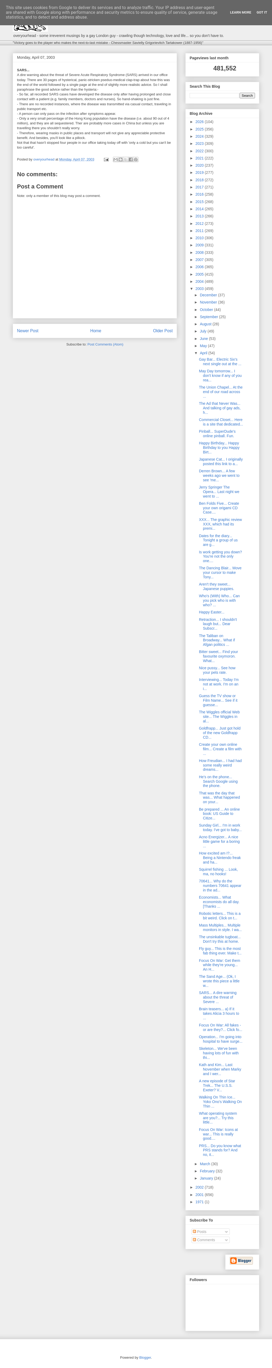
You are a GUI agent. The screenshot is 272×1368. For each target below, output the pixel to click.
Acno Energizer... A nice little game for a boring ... (219, 841)
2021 (200, 158)
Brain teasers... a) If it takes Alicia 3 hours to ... (219, 1013)
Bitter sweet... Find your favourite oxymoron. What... (218, 656)
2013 (200, 216)
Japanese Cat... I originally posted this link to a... (221, 461)
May (204, 346)
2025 (200, 129)
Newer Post (28, 331)
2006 (200, 267)
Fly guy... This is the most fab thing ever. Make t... (220, 950)
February (208, 1171)
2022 (200, 151)
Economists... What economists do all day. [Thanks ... (219, 901)
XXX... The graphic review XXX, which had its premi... (220, 524)
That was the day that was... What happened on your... (219, 797)
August (206, 324)
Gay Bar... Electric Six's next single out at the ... (220, 361)
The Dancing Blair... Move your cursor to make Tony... (220, 572)
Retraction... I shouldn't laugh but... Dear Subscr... (218, 624)
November (209, 302)
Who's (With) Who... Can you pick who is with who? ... (219, 600)
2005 (200, 274)
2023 (200, 143)
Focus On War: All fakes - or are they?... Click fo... (220, 1027)
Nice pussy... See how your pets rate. (217, 670)
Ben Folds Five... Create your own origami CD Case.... (219, 508)
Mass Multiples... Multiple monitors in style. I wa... (220, 927)
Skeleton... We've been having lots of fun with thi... (219, 1053)
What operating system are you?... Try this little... (218, 1118)
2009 (200, 245)
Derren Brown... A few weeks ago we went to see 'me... (219, 475)
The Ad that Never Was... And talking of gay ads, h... (220, 408)
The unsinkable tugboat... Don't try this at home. (220, 939)
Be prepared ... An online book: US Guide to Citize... (219, 813)
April (204, 353)
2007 (200, 260)
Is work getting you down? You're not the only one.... (220, 556)
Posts (199, 1232)
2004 (200, 281)
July (203, 331)
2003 (200, 289)
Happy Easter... (211, 612)
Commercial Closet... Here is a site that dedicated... (221, 422)
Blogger (145, 1357)
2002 (200, 1187)
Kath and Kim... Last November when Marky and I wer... (220, 1069)
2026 (200, 122)
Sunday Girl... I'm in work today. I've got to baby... (220, 827)
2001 (200, 1195)
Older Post (163, 331)
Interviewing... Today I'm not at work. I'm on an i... (219, 684)
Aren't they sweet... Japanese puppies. (216, 586)
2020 (200, 165)
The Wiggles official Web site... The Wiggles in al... (219, 716)
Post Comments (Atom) (105, 344)
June (204, 338)
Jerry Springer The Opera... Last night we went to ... (219, 491)
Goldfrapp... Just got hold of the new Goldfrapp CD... (219, 732)
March (205, 1164)
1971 (200, 1202)
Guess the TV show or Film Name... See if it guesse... (218, 700)
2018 (200, 180)
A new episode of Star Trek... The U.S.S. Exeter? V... (217, 1085)
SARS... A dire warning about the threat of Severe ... (218, 997)
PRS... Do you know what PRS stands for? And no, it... (220, 1150)
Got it (262, 12)
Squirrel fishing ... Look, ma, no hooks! (218, 871)
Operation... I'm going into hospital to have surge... (221, 1039)
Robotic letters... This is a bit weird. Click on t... (220, 915)
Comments (204, 1240)
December (209, 295)
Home (95, 331)
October (207, 310)
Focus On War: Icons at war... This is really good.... (218, 1134)
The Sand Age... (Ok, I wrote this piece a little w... (219, 981)
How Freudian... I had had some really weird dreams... (220, 765)
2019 (200, 172)
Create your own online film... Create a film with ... (220, 749)
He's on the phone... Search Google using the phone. (218, 781)
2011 (200, 231)
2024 (200, 136)
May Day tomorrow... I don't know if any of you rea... (220, 375)
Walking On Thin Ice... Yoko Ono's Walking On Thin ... (220, 1101)
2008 (200, 252)
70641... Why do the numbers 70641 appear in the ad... (220, 885)
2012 (200, 223)
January (207, 1178)
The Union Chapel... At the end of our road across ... (221, 391)
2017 (200, 187)
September (209, 317)
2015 (200, 202)
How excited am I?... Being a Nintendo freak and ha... (220, 857)
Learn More (240, 12)
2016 (200, 194)
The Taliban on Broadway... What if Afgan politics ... (217, 640)
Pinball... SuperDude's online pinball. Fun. (217, 433)
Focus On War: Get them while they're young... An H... (219, 965)
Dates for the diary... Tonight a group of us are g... (218, 540)
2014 (200, 209)
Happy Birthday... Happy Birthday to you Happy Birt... (219, 447)
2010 (200, 238)
